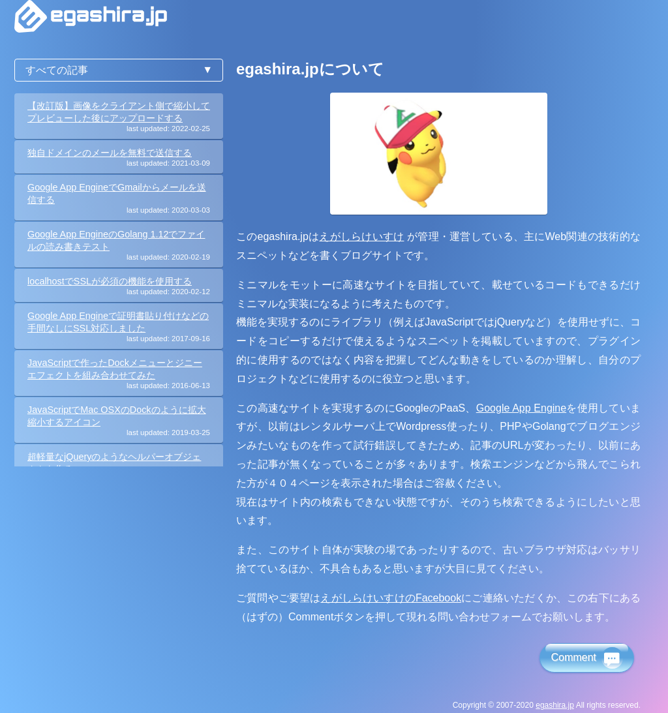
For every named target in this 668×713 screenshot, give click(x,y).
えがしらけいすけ (361, 236)
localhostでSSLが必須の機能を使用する (109, 281)
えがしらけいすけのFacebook (390, 597)
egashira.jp (555, 705)
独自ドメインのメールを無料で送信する (109, 152)
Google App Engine (521, 408)
